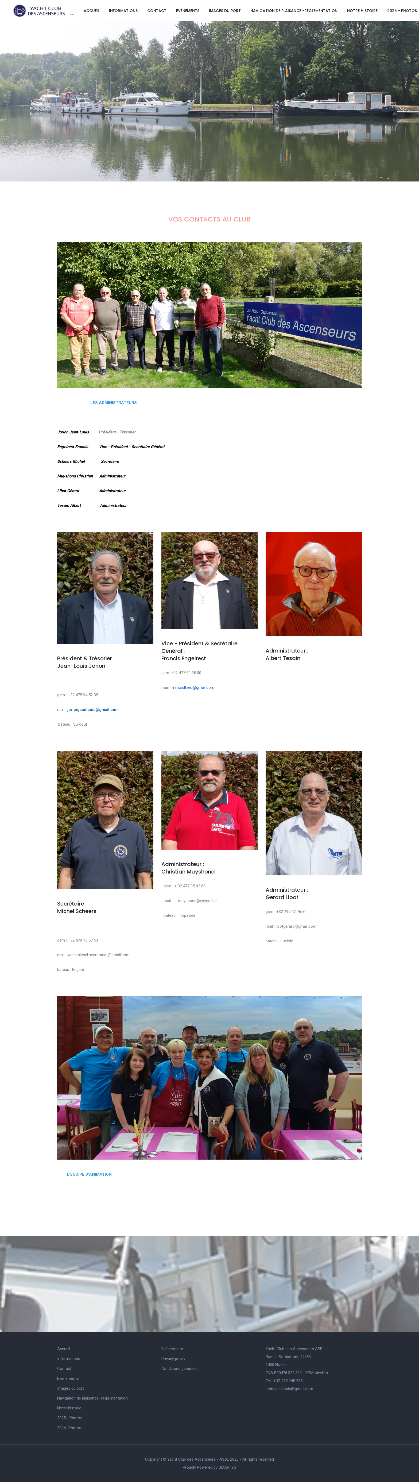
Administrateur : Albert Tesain (287, 654)
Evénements (187, 10)
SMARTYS (227, 1467)
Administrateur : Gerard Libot (287, 893)
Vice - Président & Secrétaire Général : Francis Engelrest (199, 651)
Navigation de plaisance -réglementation (293, 10)
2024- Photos (69, 1427)
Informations (123, 10)
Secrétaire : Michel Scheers (76, 907)
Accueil (91, 10)
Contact (156, 10)
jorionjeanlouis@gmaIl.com (289, 1388)
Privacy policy (173, 1358)
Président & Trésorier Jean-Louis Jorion (84, 662)
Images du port (225, 10)
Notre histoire (362, 10)
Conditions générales (180, 1368)
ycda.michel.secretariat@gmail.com (98, 955)
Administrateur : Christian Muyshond (188, 867)
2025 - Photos (402, 10)
